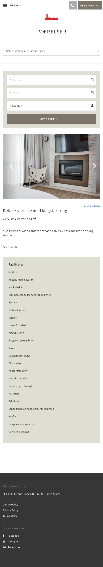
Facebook (11, 535)
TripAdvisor (12, 547)
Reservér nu (50, 119)
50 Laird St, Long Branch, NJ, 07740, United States (31, 494)
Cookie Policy (10, 504)
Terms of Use (10, 516)
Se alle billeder (91, 206)
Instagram (11, 541)
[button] (10, 166)
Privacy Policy (10, 510)
